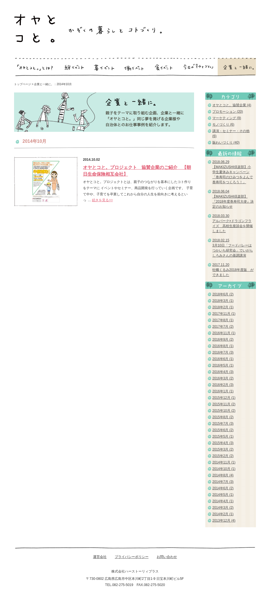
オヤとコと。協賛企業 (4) (231, 105)
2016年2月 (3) (222, 385)
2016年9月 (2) (222, 339)
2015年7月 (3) (222, 424)
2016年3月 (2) (222, 378)
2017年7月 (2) (222, 327)
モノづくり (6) (223, 124)
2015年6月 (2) (222, 430)
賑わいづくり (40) (226, 142)
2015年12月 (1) (223, 398)
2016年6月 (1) (222, 359)
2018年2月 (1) (222, 307)
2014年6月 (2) (222, 488)
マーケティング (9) (226, 118)
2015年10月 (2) (223, 411)
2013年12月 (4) (223, 520)
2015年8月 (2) (222, 417)
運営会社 (100, 557)
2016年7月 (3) (222, 352)
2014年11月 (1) (223, 462)
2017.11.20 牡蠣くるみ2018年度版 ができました (233, 270)
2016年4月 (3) (222, 372)
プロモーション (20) (227, 112)
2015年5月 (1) (222, 436)
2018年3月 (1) (222, 301)
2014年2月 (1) (222, 514)
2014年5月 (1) (222, 495)
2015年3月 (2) (222, 449)
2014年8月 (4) (222, 475)
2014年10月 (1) (223, 469)
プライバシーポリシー (131, 557)
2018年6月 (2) (222, 294)
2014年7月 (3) (222, 482)
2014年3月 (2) (222, 508)
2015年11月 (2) (223, 404)
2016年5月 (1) (222, 365)
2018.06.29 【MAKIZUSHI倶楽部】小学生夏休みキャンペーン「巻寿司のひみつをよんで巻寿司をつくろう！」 (232, 172)
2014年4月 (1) (222, 501)
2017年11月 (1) (223, 314)
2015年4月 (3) (222, 443)
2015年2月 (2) (222, 456)
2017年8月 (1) (222, 320)
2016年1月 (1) (222, 391)
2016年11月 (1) (223, 333)
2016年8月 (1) (222, 346)
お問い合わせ (167, 557)
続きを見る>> (102, 200)
